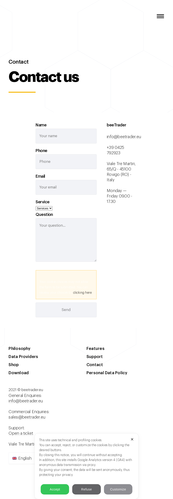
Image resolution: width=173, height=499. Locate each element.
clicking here (82, 292)
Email (40, 176)
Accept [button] (55, 489)
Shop (14, 365)
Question (44, 215)
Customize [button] (118, 489)
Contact (94, 365)
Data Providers (23, 357)
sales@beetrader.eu (27, 417)
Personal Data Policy (106, 373)
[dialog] (87, 466)
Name (41, 125)
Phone (41, 151)
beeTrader (14, 16)
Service (42, 202)
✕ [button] (132, 439)
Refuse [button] (86, 489)
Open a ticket (21, 433)
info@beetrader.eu (124, 137)
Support (94, 357)
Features (95, 349)
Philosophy (19, 349)
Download (19, 373)
